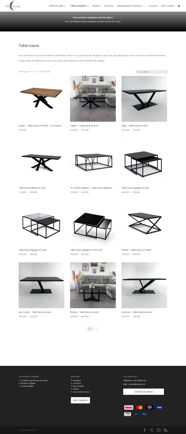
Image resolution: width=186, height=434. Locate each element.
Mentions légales (28, 383)
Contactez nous (143, 391)
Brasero (97, 6)
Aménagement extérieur (129, 6)
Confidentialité (27, 386)
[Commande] (151, 72)
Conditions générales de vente (34, 380)
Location (153, 6)
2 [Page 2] (92, 328)
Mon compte (167, 6)
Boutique (77, 380)
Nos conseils (80, 400)
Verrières (108, 6)
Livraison (77, 383)
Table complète (78, 6)
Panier (76, 389)
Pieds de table (56, 6)
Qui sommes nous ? (81, 391)
